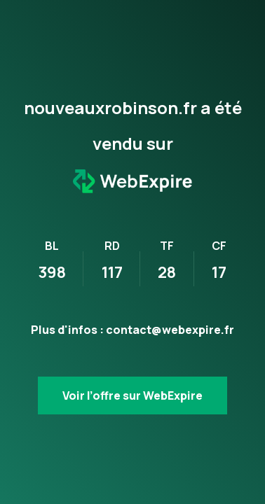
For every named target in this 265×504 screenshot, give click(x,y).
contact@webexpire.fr (170, 329)
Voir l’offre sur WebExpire (132, 395)
